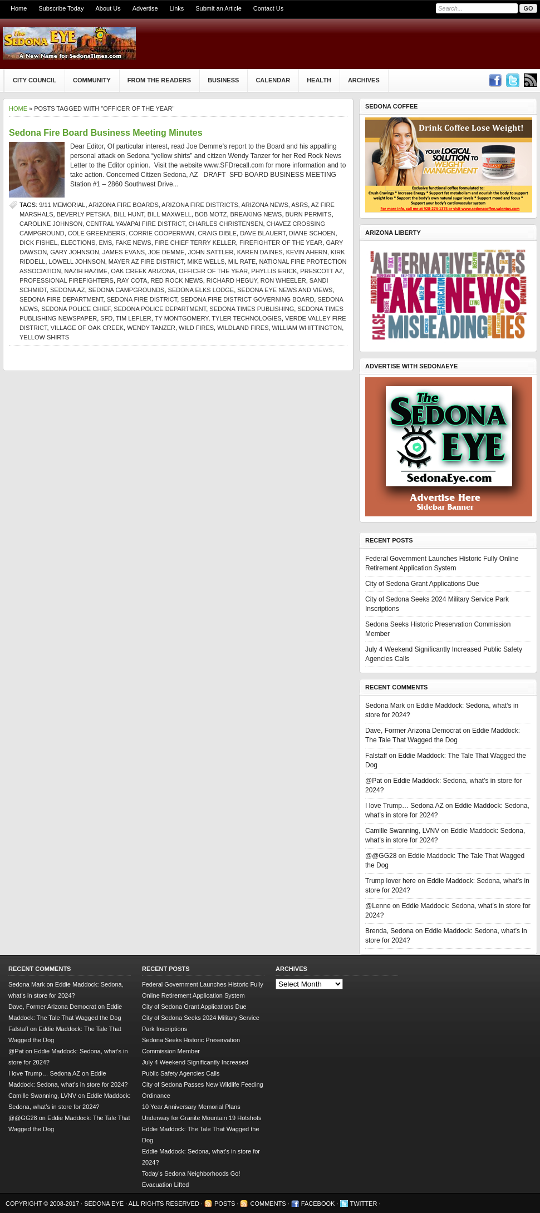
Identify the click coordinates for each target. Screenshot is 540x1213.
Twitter (363, 1203)
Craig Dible (217, 233)
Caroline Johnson (50, 223)
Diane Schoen (312, 233)
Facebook (318, 1203)
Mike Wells (205, 261)
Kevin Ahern (306, 252)
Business (223, 80)
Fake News (133, 242)
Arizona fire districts (199, 204)
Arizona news (264, 204)
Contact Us (268, 8)
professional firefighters (66, 280)
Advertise (145, 8)
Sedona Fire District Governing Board (247, 299)
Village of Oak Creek (87, 327)
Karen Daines (260, 252)
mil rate (242, 261)
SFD (106, 318)
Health (319, 80)
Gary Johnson (74, 252)
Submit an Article (218, 8)
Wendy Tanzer (151, 327)
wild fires (196, 327)
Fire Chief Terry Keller (195, 242)
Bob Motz (211, 214)
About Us (107, 8)
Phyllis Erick (274, 271)
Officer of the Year (213, 271)
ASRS (299, 204)
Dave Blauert (263, 233)
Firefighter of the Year (280, 242)
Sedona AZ (67, 290)
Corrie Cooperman (161, 233)
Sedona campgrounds (127, 290)
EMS (105, 242)
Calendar (273, 80)
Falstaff (376, 756)
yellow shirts (44, 337)
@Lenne (378, 906)
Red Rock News (177, 280)
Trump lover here (390, 881)
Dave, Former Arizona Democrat (413, 730)
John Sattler (211, 252)
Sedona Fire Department (61, 299)
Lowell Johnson (77, 261)
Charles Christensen (226, 223)
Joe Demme (166, 252)
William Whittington (307, 327)
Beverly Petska (83, 214)
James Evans (123, 252)
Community (92, 80)
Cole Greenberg (96, 233)
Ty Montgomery (182, 318)
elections (78, 242)
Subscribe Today (61, 8)
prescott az (321, 271)
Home (19, 8)
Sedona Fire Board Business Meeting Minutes (106, 132)
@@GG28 (380, 856)
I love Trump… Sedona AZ (404, 806)
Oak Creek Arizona (143, 271)
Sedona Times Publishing (251, 308)
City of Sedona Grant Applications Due (422, 584)
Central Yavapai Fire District (135, 223)
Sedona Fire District (142, 299)
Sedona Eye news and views (284, 290)
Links (177, 8)
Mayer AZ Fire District (146, 261)
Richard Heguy (232, 280)
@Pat (373, 781)
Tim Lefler (133, 318)
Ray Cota (132, 280)
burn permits (309, 214)
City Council (34, 80)
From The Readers (159, 80)
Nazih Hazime (86, 271)
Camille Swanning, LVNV (402, 831)
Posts (224, 1203)
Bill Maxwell (170, 214)
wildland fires (242, 327)
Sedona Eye (104, 1203)
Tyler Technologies (247, 318)
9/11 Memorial (62, 204)
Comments (268, 1203)
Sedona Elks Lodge (201, 290)
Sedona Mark (385, 705)
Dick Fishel (38, 242)
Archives (364, 80)
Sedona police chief (75, 308)
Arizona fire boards (124, 204)
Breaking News (256, 214)
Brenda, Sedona (389, 931)
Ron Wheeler (283, 280)
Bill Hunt (129, 214)
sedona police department (160, 308)
